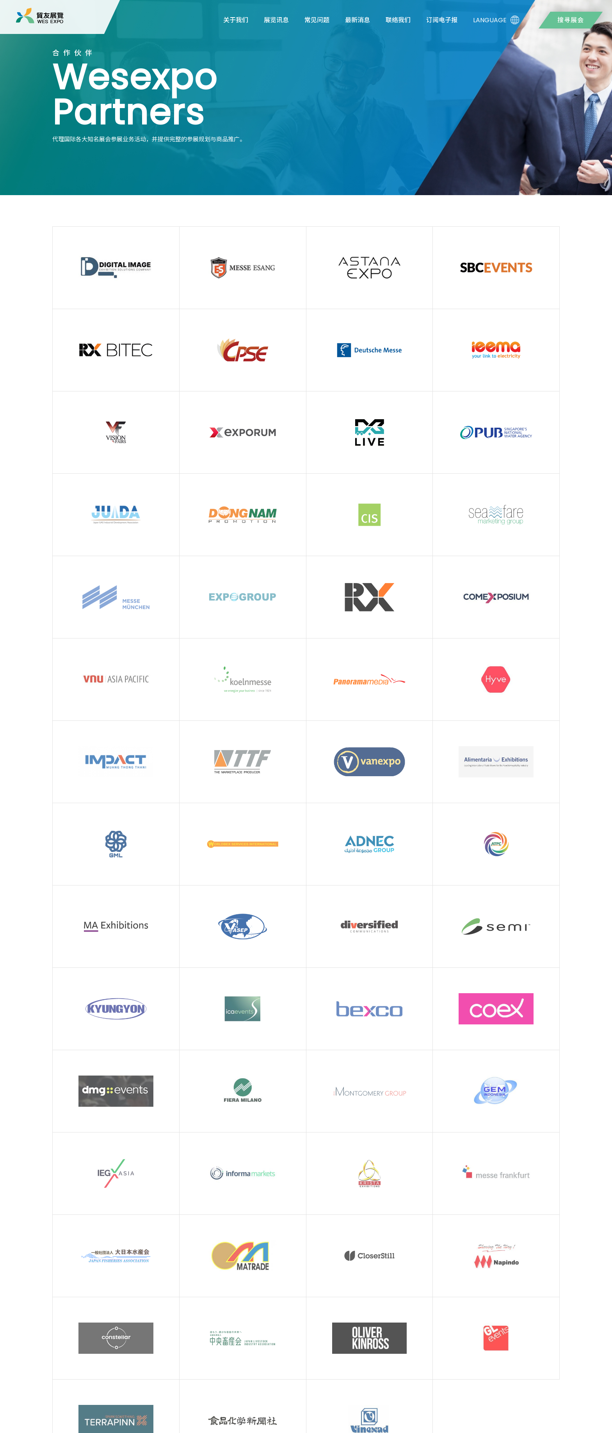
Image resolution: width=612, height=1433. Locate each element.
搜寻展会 (570, 20)
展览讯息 (276, 20)
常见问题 (316, 20)
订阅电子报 (441, 20)
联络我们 (398, 20)
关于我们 (235, 20)
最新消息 (357, 20)
